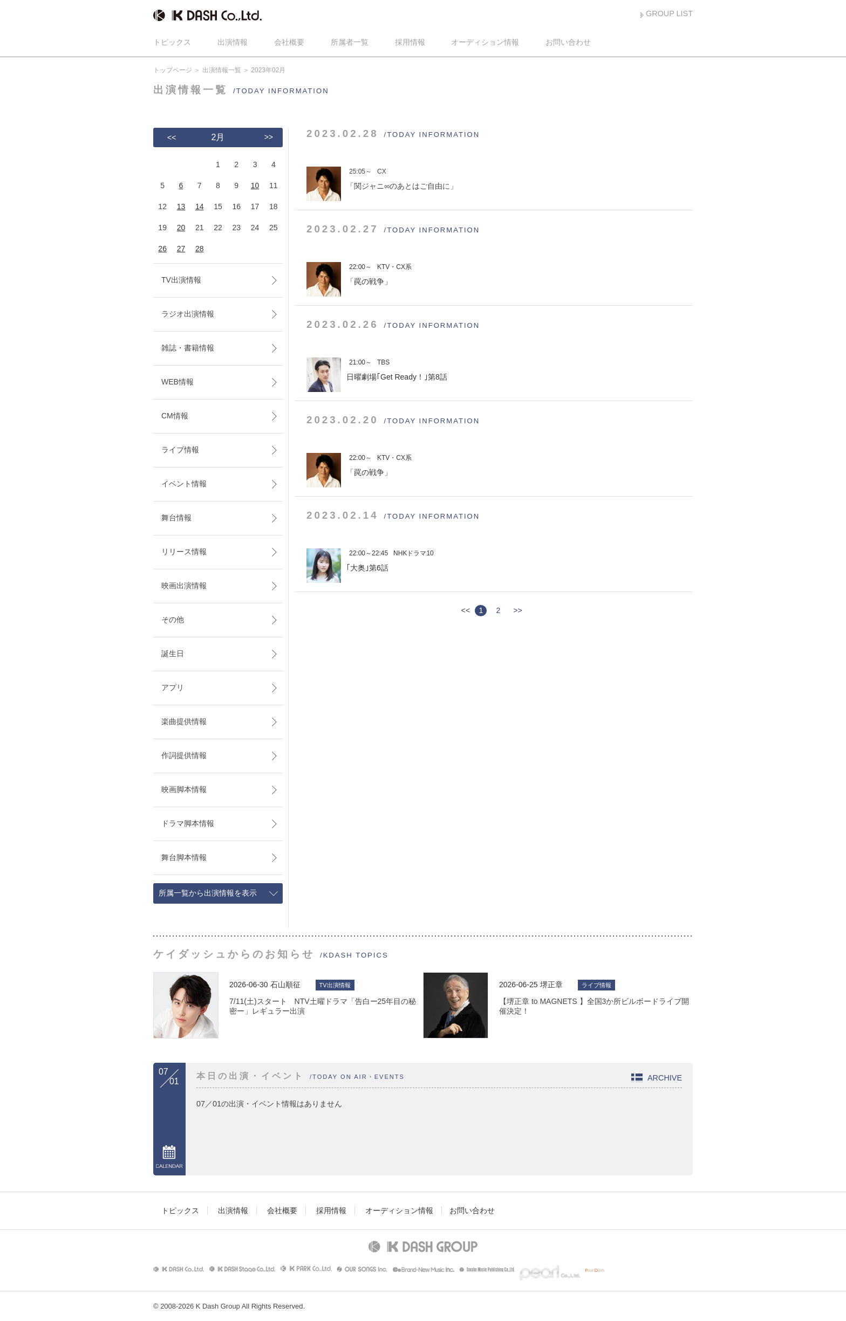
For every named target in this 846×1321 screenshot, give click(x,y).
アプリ (172, 687)
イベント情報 (184, 483)
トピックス (172, 42)
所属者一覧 (350, 42)
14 (199, 206)
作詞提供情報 (184, 755)
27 (181, 248)
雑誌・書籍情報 (187, 347)
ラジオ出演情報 (187, 313)
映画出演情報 (184, 585)
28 (199, 248)
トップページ (172, 70)
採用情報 (410, 42)
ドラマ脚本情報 (187, 823)
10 (255, 185)
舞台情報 (176, 517)
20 (181, 227)
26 (162, 248)
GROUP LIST (669, 13)
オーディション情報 (485, 42)
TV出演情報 (181, 280)
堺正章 (551, 984)
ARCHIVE (664, 1078)
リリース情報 (184, 551)
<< (171, 137)
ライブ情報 (180, 449)
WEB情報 (177, 381)
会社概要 (289, 42)
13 (181, 206)
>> (517, 610)
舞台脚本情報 (184, 857)
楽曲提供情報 (184, 721)
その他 (172, 619)
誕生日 (172, 653)
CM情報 (174, 415)
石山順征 (285, 984)
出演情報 (232, 42)
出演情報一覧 (221, 70)
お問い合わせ (568, 42)
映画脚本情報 (184, 789)
